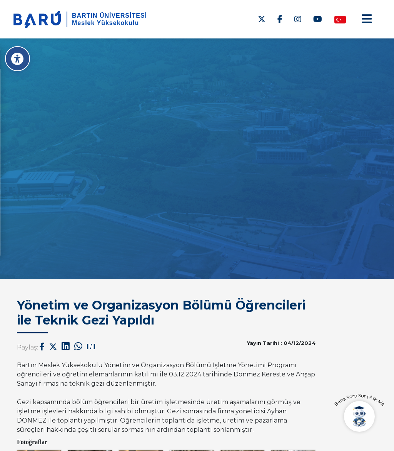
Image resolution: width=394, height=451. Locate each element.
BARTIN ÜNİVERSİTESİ (109, 15)
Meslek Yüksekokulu (105, 23)
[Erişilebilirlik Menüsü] (18, 58)
